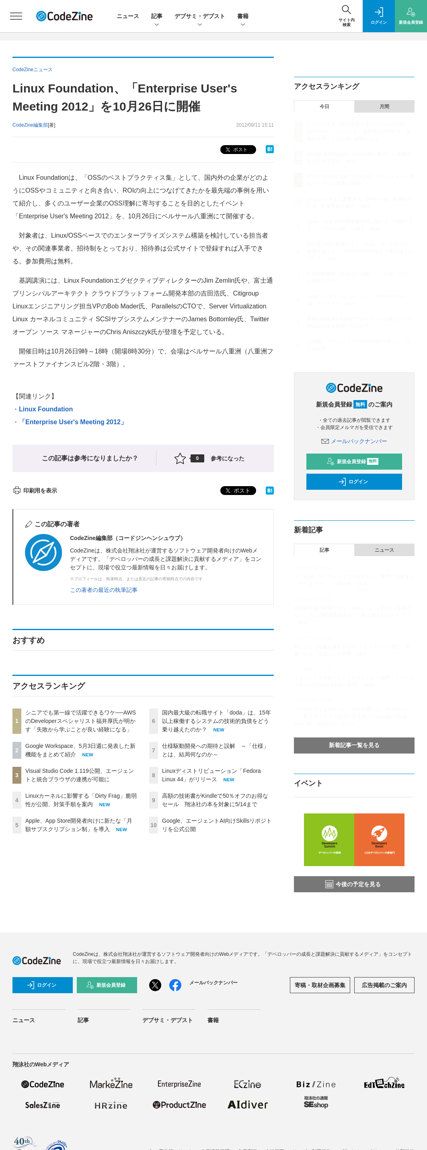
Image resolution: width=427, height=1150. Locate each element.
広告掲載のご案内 (384, 985)
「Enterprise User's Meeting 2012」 (73, 422)
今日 (324, 106)
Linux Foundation (46, 409)
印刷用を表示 (34, 490)
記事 (156, 17)
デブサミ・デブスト (199, 17)
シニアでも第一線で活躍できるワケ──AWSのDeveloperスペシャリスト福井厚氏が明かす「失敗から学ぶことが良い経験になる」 (80, 721)
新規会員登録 (352, 462)
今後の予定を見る (353, 884)
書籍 (242, 17)
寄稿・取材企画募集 (320, 985)
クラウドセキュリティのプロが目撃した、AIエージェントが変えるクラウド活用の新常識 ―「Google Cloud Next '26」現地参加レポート (354, 716)
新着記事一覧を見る (354, 745)
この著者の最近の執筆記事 (104, 590)
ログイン (353, 482)
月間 (384, 106)
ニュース (128, 16)
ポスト (236, 150)
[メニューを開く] (16, 16)
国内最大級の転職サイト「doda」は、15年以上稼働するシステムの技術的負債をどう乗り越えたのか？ (216, 721)
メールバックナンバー (354, 441)
